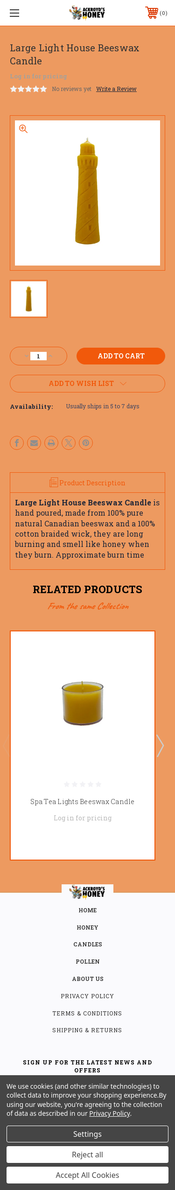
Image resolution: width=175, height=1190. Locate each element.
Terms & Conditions (87, 1013)
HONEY (87, 927)
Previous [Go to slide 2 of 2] (6, 745)
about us (88, 978)
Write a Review (116, 88)
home (87, 910)
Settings (87, 1134)
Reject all (87, 1154)
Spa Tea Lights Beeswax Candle (82, 801)
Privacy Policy (87, 996)
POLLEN (88, 961)
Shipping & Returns (87, 1030)
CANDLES (87, 944)
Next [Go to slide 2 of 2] (159, 745)
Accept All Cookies (87, 1175)
